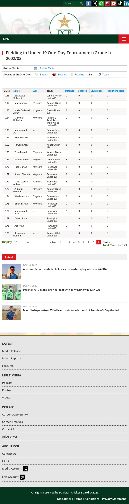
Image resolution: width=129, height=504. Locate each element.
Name (16, 91)
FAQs (5, 461)
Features (7, 366)
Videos (6, 397)
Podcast (7, 383)
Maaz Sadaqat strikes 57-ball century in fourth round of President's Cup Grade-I (71, 310)
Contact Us (9, 453)
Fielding (79, 74)
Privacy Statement (114, 499)
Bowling (62, 74)
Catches (82, 91)
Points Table (47, 68)
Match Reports (11, 358)
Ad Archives (9, 436)
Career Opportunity (15, 414)
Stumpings (97, 91)
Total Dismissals (115, 91)
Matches (69, 91)
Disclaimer (64, 499)
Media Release (11, 351)
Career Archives (12, 422)
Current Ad (9, 429)
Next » (106, 242)
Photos (6, 390)
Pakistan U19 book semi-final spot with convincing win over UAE (61, 290)
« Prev (53, 242)
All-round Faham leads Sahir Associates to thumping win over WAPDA (65, 269)
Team (105, 74)
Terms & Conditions (86, 499)
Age (35, 91)
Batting (44, 74)
